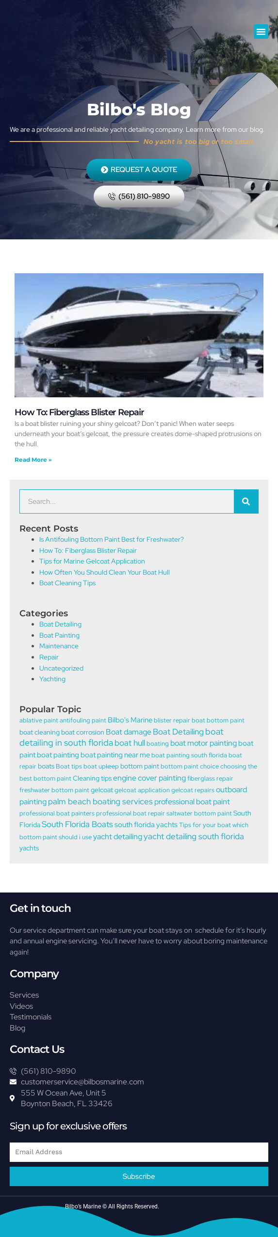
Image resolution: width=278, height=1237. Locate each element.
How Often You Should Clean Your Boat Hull (104, 572)
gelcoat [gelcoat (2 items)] (102, 789)
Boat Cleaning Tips (67, 583)
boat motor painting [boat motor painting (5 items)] (203, 742)
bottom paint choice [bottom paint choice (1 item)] (190, 766)
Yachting (52, 678)
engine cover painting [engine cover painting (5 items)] (149, 777)
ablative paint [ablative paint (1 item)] (38, 720)
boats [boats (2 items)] (46, 765)
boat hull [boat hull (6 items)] (129, 742)
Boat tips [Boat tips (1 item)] (69, 766)
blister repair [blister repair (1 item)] (172, 720)
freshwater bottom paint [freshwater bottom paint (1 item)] (54, 790)
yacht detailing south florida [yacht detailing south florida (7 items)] (194, 836)
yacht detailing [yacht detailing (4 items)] (117, 836)
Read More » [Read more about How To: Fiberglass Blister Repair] (33, 459)
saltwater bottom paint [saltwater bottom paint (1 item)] (199, 813)
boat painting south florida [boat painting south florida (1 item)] (189, 755)
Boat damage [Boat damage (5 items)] (128, 731)
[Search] (246, 501)
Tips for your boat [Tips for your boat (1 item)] (205, 825)
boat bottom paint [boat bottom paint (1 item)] (218, 720)
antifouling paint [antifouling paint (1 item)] (83, 720)
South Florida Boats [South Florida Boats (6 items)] (77, 824)
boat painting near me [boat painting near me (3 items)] (115, 755)
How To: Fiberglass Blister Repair (79, 412)
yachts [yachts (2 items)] (29, 847)
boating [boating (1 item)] (158, 743)
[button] (261, 31)
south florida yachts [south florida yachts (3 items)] (146, 825)
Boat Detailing (60, 624)
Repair (49, 657)
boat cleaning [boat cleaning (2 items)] (39, 731)
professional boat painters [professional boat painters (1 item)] (57, 813)
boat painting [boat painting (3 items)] (58, 755)
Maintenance (59, 646)
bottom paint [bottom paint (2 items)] (139, 765)
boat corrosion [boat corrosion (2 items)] (82, 731)
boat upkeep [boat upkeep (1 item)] (101, 766)
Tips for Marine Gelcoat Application (92, 561)
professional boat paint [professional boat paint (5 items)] (192, 801)
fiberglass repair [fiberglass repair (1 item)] (210, 778)
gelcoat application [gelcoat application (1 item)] (142, 790)
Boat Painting (59, 635)
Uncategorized (61, 668)
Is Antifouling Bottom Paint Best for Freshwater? (111, 539)
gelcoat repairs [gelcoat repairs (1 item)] (192, 790)
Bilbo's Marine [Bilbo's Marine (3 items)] (130, 720)
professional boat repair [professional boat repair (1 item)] (130, 813)
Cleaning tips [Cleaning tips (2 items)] (92, 778)
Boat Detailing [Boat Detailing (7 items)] (178, 731)
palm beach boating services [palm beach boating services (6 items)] (100, 801)
